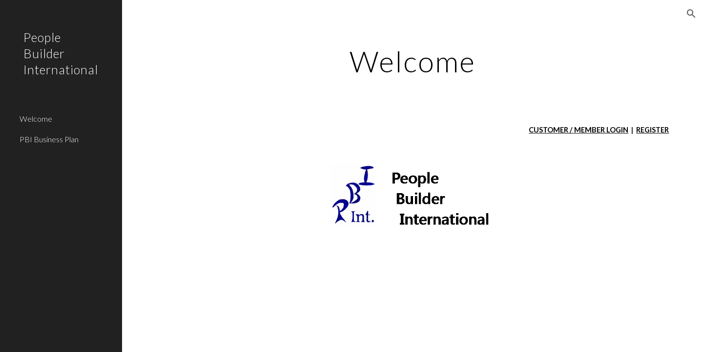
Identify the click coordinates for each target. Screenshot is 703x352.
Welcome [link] (36, 118)
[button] (691, 13)
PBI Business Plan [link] (49, 139)
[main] (412, 61)
